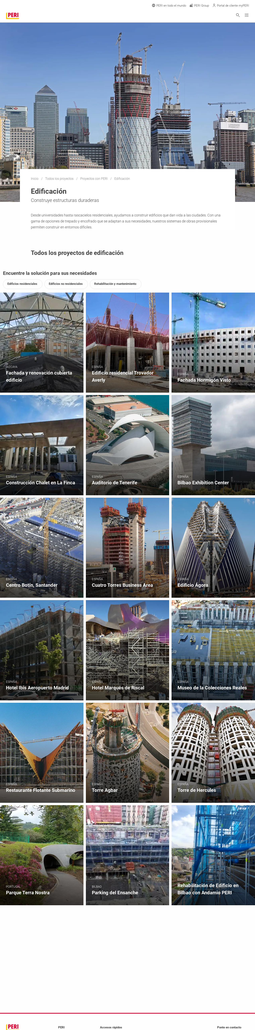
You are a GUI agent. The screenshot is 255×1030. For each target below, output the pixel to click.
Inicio (35, 179)
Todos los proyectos (59, 179)
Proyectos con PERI (94, 179)
